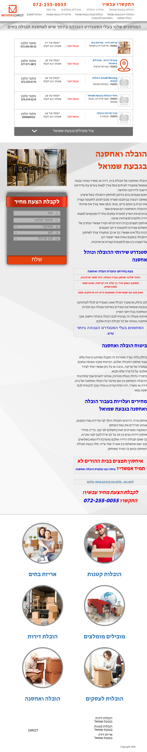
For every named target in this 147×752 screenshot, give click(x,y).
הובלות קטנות (104, 575)
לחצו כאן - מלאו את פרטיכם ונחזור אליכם (110, 481)
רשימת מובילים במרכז (102, 18)
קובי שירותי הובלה (107, 113)
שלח (37, 260)
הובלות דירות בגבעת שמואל (120, 15)
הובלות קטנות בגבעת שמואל (89, 15)
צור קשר (51, 9)
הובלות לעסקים (34, 15)
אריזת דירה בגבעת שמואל (58, 15)
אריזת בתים (43, 575)
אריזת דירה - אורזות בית (104, 43)
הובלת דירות (43, 637)
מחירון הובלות (95, 9)
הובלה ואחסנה (124, 18)
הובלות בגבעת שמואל (121, 9)
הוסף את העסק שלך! (73, 743)
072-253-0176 (28, 82)
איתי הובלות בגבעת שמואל (102, 95)
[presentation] (36, 247)
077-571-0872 (28, 64)
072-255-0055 (47, 4)
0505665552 (28, 117)
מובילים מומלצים (71, 9)
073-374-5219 (28, 99)
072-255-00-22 (28, 46)
